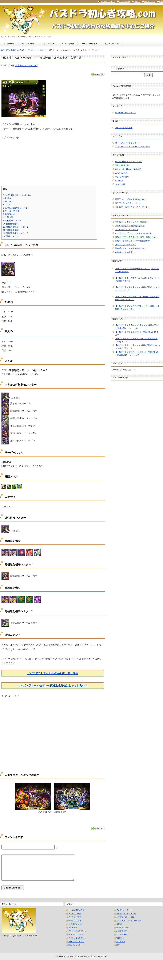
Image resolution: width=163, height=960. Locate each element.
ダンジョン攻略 (28, 44)
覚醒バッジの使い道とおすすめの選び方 (132, 241)
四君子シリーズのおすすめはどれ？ (130, 199)
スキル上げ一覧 (67, 44)
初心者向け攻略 (122, 927)
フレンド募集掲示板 (123, 128)
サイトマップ (149, 2)
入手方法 (8, 217)
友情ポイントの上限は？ (125, 252)
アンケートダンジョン (77, 931)
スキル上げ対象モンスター (16, 208)
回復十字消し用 (122, 165)
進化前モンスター (12, 220)
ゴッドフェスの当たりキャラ (127, 143)
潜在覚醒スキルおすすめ (126, 914)
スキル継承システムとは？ (126, 229)
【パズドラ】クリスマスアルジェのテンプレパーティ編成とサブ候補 (137, 279)
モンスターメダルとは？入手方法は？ (131, 222)
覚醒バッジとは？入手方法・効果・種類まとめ (135, 237)
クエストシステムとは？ (125, 245)
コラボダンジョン (75, 924)
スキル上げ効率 (48, 44)
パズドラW (120, 942)
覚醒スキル (9, 214)
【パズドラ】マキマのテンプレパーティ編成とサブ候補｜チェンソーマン (137, 298)
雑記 (118, 945)
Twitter (137, 2)
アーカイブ (117, 370)
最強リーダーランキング (125, 112)
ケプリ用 (119, 180)
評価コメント (11, 236)
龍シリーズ (72, 927)
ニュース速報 (121, 934)
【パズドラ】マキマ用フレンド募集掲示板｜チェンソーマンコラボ (137, 288)
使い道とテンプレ (112, 44)
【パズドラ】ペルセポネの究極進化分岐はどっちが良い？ (52, 685)
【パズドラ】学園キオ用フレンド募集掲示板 (134, 332)
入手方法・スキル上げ (26, 65)
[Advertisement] (52, 160)
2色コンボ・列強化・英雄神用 (128, 169)
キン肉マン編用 (122, 177)
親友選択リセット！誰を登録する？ (130, 248)
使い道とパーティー (124, 910)
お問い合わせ (124, 2)
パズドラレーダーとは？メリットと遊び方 (133, 233)
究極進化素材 (11, 224)
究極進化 (119, 938)
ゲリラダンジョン (75, 934)
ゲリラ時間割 (9, 44)
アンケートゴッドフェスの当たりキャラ (132, 146)
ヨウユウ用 (120, 184)
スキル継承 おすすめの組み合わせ (130, 226)
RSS (161, 2)
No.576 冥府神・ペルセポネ (17, 195)
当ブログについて (108, 2)
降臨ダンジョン (74, 920)
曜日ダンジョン (74, 945)
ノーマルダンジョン (76, 942)
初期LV (7, 198)
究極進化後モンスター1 (15, 227)
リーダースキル (11, 211)
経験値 (119, 924)
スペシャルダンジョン (77, 938)
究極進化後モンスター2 (15, 233)
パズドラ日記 (121, 931)
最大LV (7, 201)
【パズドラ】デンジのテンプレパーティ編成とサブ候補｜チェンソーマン (137, 307)
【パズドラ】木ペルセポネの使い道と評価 (52, 673)
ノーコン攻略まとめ (89, 44)
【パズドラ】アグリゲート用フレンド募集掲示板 (136, 339)
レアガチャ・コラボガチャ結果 (128, 920)
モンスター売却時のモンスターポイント (132, 207)
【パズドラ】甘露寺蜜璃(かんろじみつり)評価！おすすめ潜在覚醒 (137, 270)
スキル (7, 204)
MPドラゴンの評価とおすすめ (128, 203)
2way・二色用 (121, 173)
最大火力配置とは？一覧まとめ (128, 162)
